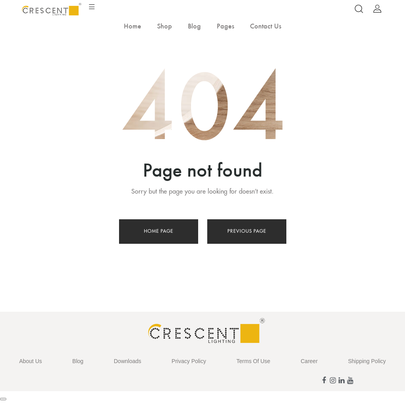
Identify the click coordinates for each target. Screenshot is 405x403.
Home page (158, 231)
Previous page (246, 231)
